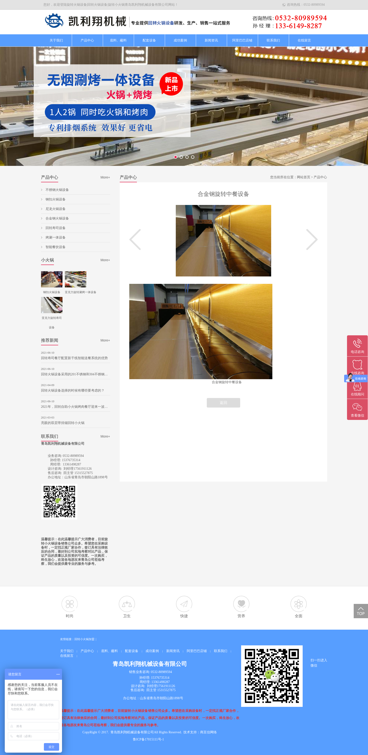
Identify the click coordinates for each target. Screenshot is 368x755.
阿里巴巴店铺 (242, 40)
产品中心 (87, 40)
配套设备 (149, 40)
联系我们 (273, 40)
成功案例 (180, 40)
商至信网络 (208, 732)
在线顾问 (357, 394)
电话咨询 (357, 352)
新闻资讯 (211, 40)
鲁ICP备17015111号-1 (148, 739)
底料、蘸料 (118, 40)
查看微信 (357, 415)
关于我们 (56, 40)
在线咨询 (357, 373)
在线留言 (304, 40)
